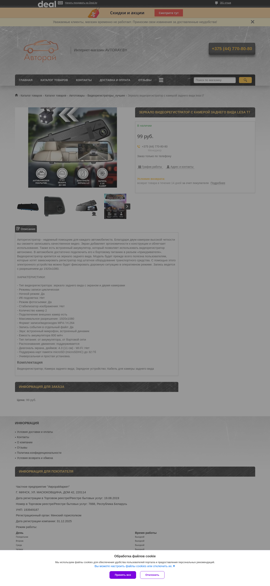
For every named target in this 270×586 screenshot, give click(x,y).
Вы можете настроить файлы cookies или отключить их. (133, 566)
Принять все (123, 574)
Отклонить (152, 574)
